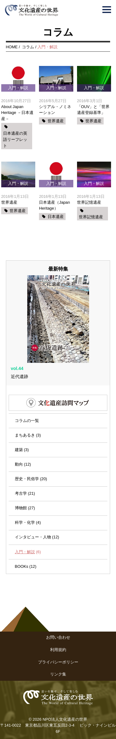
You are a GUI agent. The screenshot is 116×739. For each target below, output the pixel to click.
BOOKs (21, 566)
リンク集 (58, 674)
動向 (19, 464)
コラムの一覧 (27, 420)
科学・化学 (25, 522)
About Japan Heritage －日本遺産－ (17, 112)
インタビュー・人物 (33, 537)
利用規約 (58, 649)
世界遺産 (56, 121)
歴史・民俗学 (27, 478)
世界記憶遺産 (89, 202)
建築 (19, 449)
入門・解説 (25, 552)
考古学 (21, 493)
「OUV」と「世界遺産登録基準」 (93, 109)
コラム (28, 47)
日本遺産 (56, 216)
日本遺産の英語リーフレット (15, 139)
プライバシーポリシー (58, 662)
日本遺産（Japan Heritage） (54, 205)
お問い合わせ (58, 637)
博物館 (21, 508)
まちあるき (25, 435)
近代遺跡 (19, 376)
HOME (12, 47)
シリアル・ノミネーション (55, 109)
